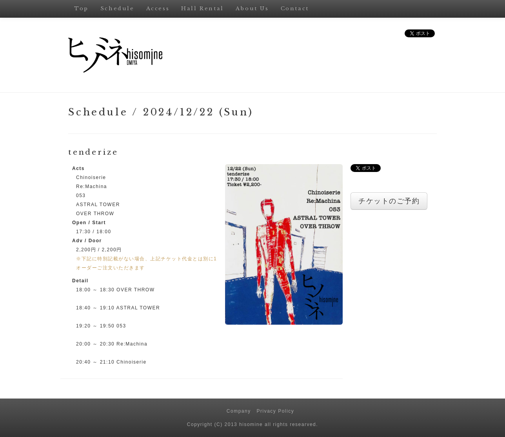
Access (158, 8)
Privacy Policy (275, 411)
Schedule (117, 8)
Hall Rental (202, 8)
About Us (252, 8)
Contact (295, 8)
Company (239, 411)
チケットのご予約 (389, 201)
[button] (284, 244)
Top (81, 8)
